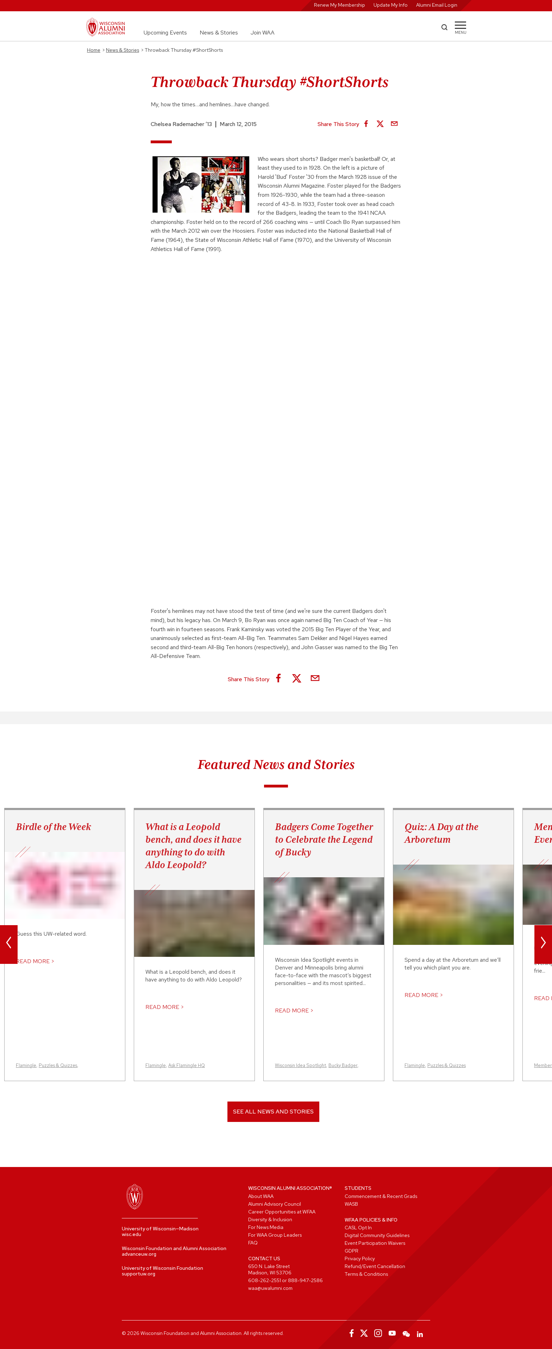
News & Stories (219, 32)
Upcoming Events (165, 32)
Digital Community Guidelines (377, 1235)
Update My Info (391, 5)
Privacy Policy (360, 1258)
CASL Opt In (358, 1227)
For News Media (265, 1227)
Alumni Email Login (436, 5)
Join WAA (263, 32)
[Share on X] (380, 124)
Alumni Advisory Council (274, 1204)
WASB (351, 1204)
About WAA (261, 1196)
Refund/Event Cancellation (375, 1266)
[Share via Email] (394, 124)
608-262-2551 (264, 1280)
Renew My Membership (339, 5)
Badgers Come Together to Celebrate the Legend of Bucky (324, 839)
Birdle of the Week (53, 826)
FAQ (253, 1243)
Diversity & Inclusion (270, 1219)
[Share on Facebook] (366, 124)
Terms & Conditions (366, 1274)
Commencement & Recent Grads (381, 1196)
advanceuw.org (139, 1254)
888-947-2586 (305, 1280)
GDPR (351, 1251)
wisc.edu (131, 1234)
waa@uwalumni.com (270, 1288)
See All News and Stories (273, 1111)
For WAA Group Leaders (275, 1235)
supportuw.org (138, 1273)
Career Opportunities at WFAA (281, 1212)
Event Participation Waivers (375, 1243)
